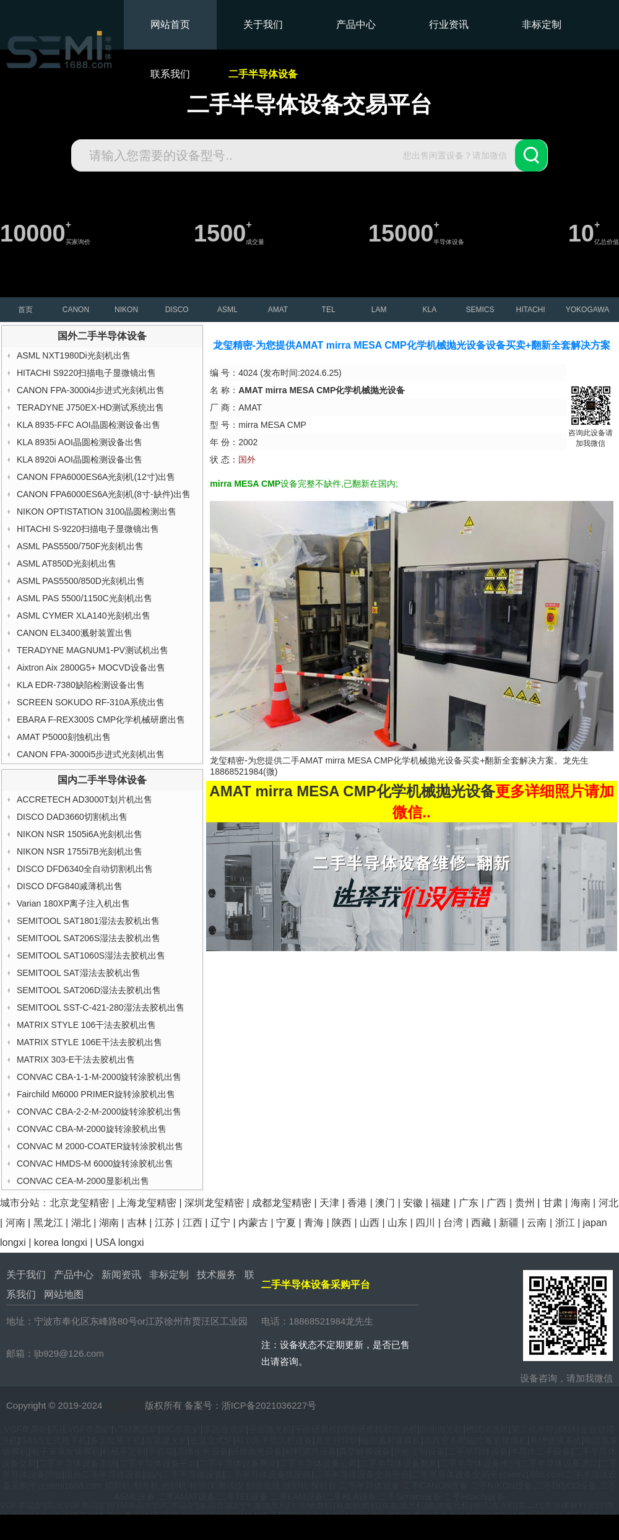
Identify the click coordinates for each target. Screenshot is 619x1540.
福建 (441, 1203)
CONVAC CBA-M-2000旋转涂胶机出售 (92, 1129)
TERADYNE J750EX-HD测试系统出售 (90, 407)
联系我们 (170, 74)
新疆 (509, 1222)
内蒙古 (253, 1222)
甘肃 (553, 1203)
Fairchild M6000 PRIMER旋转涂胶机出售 (96, 1094)
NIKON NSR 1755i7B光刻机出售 (79, 851)
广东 (468, 1203)
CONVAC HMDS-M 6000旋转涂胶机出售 (95, 1163)
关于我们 (263, 24)
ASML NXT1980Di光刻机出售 (74, 355)
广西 (496, 1203)
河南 (15, 1222)
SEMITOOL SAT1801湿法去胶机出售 (88, 921)
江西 (192, 1222)
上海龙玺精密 (146, 1203)
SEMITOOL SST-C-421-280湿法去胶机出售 (100, 1007)
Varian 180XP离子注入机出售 (73, 903)
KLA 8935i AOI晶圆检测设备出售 (79, 442)
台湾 (453, 1222)
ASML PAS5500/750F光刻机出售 (80, 546)
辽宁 (220, 1222)
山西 (369, 1222)
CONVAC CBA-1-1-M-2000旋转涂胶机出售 (99, 1077)
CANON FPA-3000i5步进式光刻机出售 (91, 754)
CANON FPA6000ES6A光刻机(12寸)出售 (96, 477)
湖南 (109, 1222)
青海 (314, 1222)
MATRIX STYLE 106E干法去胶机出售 (89, 1042)
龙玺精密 (123, 1405)
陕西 (342, 1222)
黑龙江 (48, 1222)
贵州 (525, 1203)
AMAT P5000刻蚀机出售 (64, 737)
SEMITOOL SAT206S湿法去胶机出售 (88, 938)
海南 (581, 1203)
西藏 (481, 1222)
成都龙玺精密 (281, 1203)
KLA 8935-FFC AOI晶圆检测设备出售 (88, 425)
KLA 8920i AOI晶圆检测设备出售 (79, 459)
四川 (425, 1222)
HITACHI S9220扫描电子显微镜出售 (86, 373)
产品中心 (356, 24)
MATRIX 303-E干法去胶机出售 (76, 1059)
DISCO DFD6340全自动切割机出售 (85, 869)
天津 (329, 1203)
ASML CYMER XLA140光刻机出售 (83, 615)
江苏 (165, 1222)
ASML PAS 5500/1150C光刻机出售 (84, 598)
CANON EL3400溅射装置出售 (74, 633)
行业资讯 (449, 24)
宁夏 (286, 1222)
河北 (608, 1203)
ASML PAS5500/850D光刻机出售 (81, 581)
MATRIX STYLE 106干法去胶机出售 (86, 1025)
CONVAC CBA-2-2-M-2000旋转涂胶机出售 (99, 1111)
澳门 (385, 1203)
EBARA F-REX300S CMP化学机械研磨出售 (101, 719)
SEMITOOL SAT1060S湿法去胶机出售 (91, 955)
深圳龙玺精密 (214, 1203)
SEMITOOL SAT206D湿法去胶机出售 (89, 990)
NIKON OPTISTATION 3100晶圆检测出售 (97, 511)
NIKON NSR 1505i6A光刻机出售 (79, 834)
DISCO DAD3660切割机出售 (72, 817)
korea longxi (60, 1242)
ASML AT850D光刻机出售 (66, 563)
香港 (357, 1203)
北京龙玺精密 (79, 1203)
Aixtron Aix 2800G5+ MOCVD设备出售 (91, 667)
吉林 (137, 1222)
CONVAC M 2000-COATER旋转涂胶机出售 (100, 1146)
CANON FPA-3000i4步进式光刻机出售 (91, 390)
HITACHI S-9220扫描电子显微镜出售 (88, 529)
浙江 (565, 1222)
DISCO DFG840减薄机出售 (70, 886)
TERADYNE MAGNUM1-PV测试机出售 (92, 650)
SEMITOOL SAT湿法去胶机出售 (79, 973)
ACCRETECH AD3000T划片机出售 (84, 799)
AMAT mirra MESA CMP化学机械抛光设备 (381, 760)
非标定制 (541, 24)
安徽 (413, 1203)
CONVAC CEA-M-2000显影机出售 (83, 1181)
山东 (397, 1222)
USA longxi (119, 1242)
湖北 (81, 1222)
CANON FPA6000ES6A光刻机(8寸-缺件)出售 (104, 494)
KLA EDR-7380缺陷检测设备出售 (81, 685)
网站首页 (170, 24)
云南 (537, 1222)
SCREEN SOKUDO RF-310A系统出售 (91, 702)
